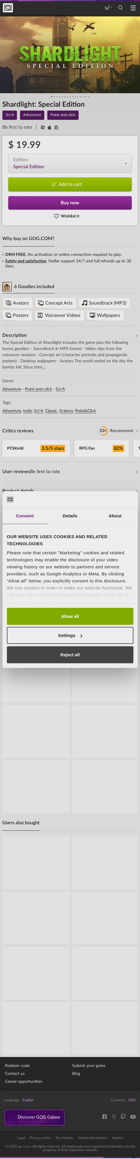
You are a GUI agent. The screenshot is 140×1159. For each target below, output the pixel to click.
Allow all (70, 616)
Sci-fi (60, 389)
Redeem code (17, 1066)
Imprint (117, 1139)
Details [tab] (70, 515)
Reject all (70, 654)
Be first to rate (17, 127)
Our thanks (64, 1139)
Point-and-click (38, 389)
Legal (21, 1139)
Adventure (11, 389)
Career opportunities (23, 1082)
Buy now (70, 202)
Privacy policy (40, 1139)
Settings (70, 635)
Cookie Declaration (92, 1139)
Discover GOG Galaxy (41, 1118)
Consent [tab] (25, 515)
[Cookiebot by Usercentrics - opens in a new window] (107, 499)
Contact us (15, 1074)
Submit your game (88, 1066)
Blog (76, 1074)
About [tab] (115, 515)
